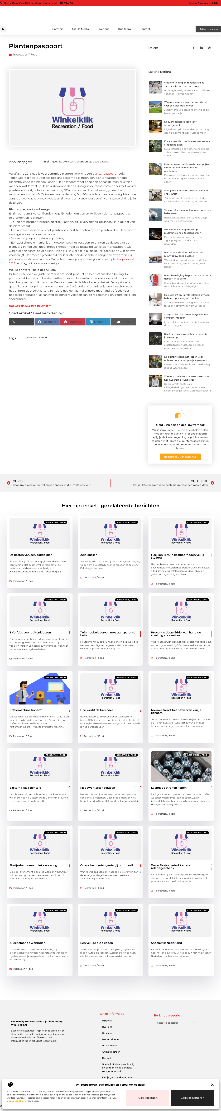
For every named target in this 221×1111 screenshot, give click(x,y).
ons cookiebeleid (17, 1101)
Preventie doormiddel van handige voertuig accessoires (176, 634)
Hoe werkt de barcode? (96, 710)
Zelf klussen (88, 555)
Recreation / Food (25, 54)
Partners (58, 29)
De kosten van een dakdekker (30, 555)
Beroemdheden (111, 1039)
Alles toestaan (147, 1097)
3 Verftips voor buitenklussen (30, 632)
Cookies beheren (192, 1097)
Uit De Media (80, 29)
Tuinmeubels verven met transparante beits (107, 634)
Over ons (103, 29)
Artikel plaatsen (111, 1051)
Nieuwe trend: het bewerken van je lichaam (176, 711)
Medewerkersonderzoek (97, 787)
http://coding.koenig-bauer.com (30, 305)
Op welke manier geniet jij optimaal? (106, 865)
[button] (212, 1084)
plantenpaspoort (104, 173)
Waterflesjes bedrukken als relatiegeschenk (170, 867)
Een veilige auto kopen (96, 943)
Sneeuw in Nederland (166, 943)
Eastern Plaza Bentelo (25, 787)
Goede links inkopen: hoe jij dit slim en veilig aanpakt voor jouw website (118, 1067)
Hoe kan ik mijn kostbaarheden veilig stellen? (177, 556)
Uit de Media (109, 1045)
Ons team (124, 29)
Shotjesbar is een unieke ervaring (33, 865)
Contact (145, 29)
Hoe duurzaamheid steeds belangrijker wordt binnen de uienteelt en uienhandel (187, 167)
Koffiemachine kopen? (25, 710)
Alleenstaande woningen (27, 943)
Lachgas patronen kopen (169, 787)
